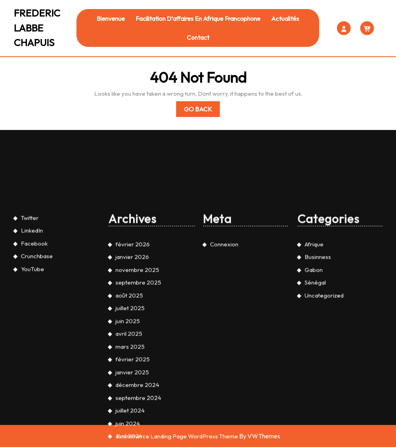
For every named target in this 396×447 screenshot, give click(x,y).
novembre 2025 (137, 335)
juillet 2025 (130, 373)
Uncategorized (324, 360)
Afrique (314, 309)
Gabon (314, 335)
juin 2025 (127, 386)
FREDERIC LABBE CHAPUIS (37, 28)
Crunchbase (37, 321)
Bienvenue (111, 18)
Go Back (202, 110)
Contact (198, 37)
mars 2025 (130, 411)
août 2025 (129, 360)
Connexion (224, 309)
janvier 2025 (132, 437)
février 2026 (132, 309)
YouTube (32, 334)
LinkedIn (32, 296)
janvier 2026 (132, 322)
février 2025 (132, 424)
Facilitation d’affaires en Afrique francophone (198, 18)
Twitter (30, 283)
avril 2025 (128, 399)
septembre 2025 (138, 348)
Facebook (34, 308)
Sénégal (315, 348)
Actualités (285, 18)
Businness (318, 322)
